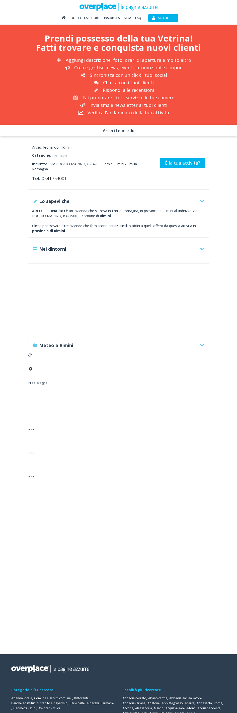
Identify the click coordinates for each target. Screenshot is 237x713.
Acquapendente (209, 708)
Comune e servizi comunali (53, 698)
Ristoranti (81, 698)
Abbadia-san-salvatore (185, 698)
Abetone (153, 703)
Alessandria (143, 708)
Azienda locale (21, 698)
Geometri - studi (24, 708)
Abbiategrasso (172, 703)
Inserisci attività (117, 18)
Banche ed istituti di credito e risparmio (39, 703)
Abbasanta (204, 703)
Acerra (189, 703)
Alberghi (93, 703)
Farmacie (59, 155)
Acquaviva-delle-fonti (181, 708)
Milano (159, 708)
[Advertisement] (118, 303)
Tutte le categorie (85, 18)
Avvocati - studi (49, 708)
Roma (218, 703)
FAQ (138, 18)
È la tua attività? (182, 163)
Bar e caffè (77, 703)
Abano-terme (157, 698)
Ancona (127, 708)
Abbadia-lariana (133, 703)
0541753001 (54, 178)
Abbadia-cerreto (134, 698)
